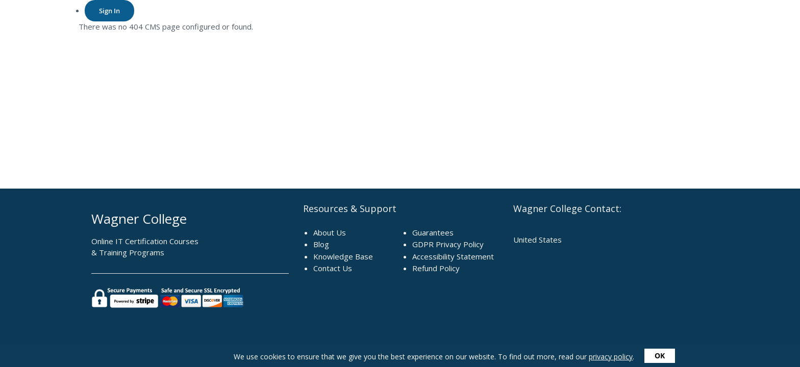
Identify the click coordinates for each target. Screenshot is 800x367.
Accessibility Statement (453, 256)
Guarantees (433, 232)
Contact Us (332, 268)
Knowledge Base (343, 256)
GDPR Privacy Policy (448, 244)
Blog (321, 244)
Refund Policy (436, 268)
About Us (329, 232)
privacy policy (611, 356)
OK (660, 355)
